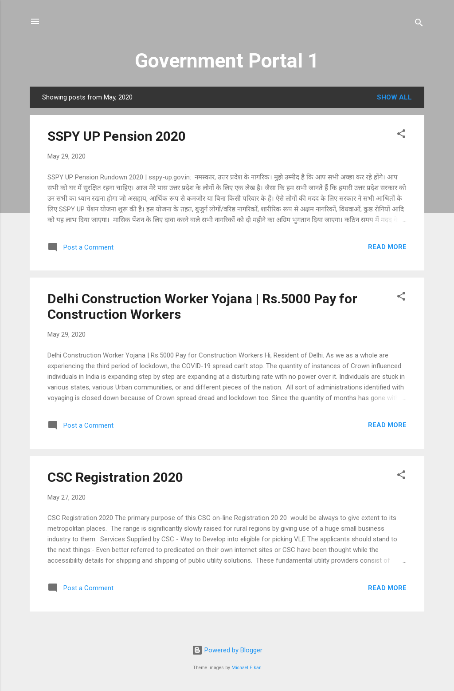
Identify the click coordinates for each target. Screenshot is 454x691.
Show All (394, 97)
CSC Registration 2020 (115, 477)
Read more (387, 247)
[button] (401, 135)
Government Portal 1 (227, 60)
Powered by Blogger (227, 650)
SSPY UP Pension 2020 (116, 136)
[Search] (419, 24)
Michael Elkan (246, 668)
